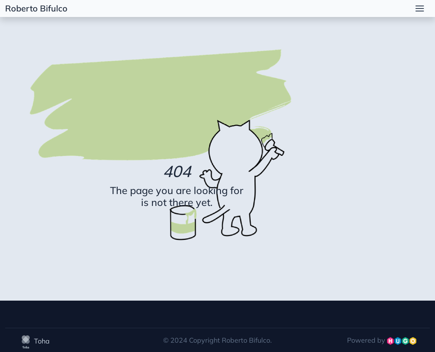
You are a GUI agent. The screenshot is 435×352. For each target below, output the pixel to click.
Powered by (381, 340)
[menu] (420, 8)
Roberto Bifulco (36, 8)
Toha (34, 341)
